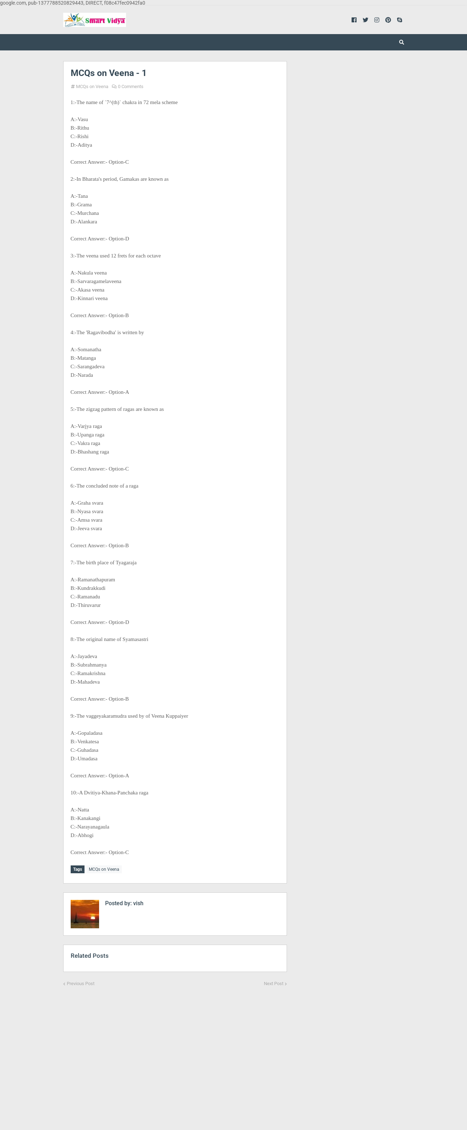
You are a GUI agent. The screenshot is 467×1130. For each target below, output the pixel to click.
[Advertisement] (175, 1052)
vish (137, 902)
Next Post (273, 982)
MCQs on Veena (92, 86)
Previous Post (80, 982)
